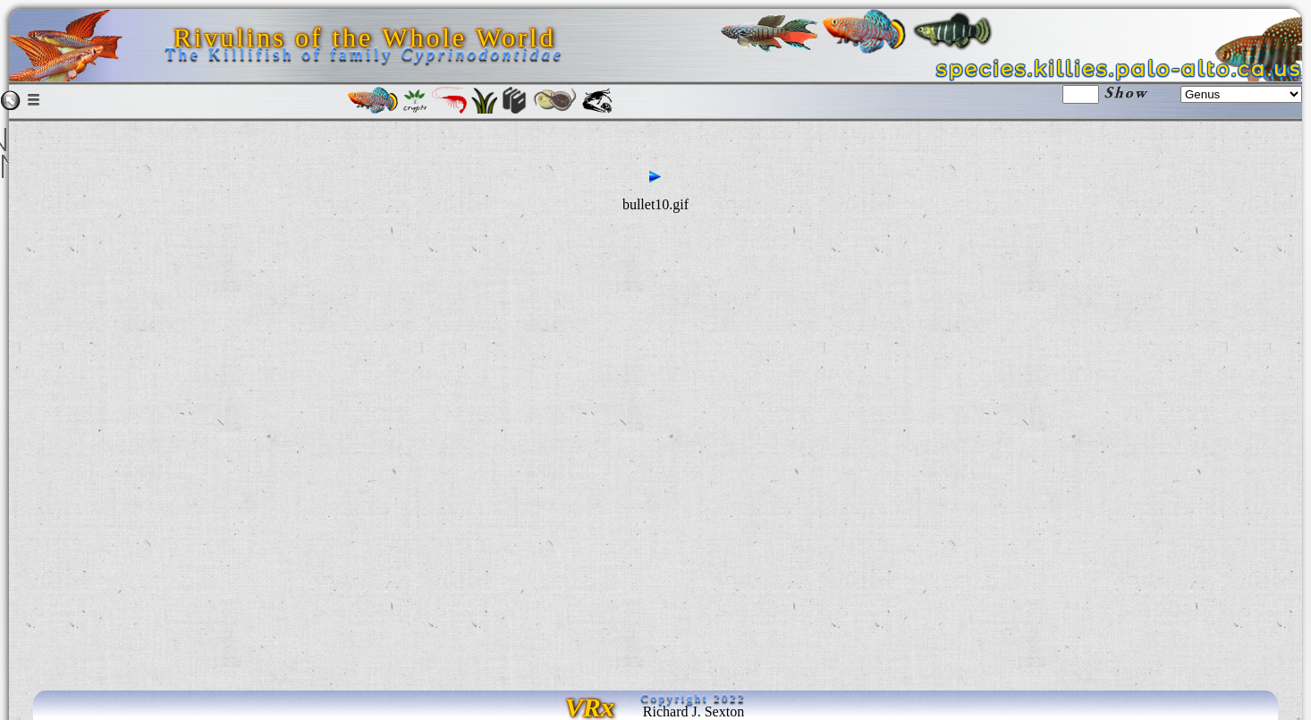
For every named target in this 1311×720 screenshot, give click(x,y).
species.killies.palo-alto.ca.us (1119, 69)
